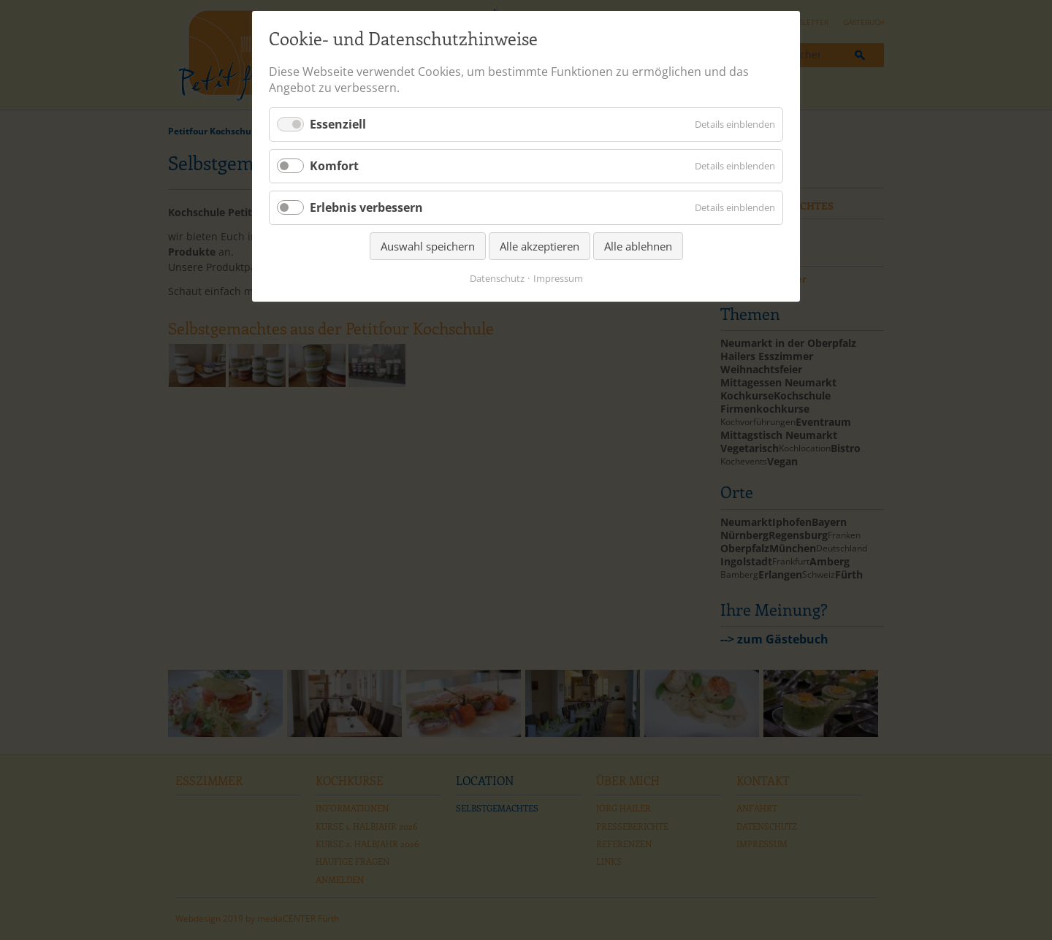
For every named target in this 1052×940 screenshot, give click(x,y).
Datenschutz (497, 278)
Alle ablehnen (638, 246)
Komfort (334, 166)
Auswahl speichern (428, 246)
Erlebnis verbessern (366, 207)
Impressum (558, 278)
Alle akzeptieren (539, 246)
